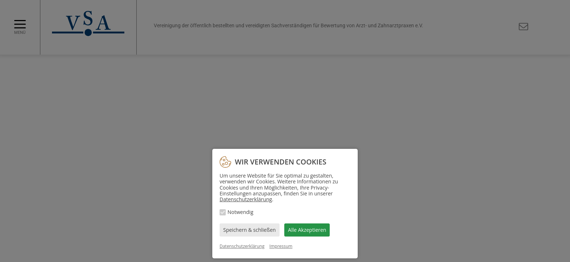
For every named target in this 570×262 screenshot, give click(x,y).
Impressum (280, 246)
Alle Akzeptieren (307, 229)
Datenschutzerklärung (246, 199)
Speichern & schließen (249, 229)
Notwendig (240, 212)
